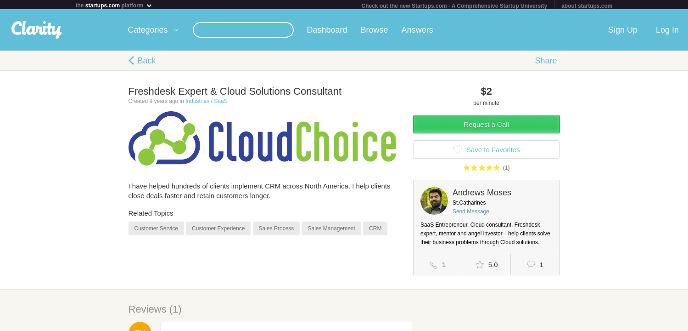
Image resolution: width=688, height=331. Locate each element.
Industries (197, 103)
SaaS (220, 103)
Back (147, 62)
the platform (114, 5)
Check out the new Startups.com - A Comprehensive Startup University (455, 6)
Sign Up (623, 31)
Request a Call (486, 126)
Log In (667, 31)
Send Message (471, 213)
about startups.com (586, 6)
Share (546, 62)
